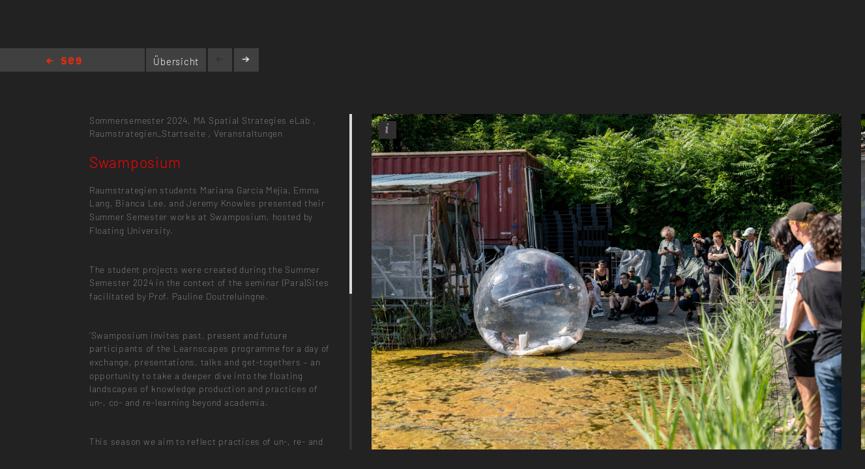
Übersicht (176, 61)
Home (63, 61)
